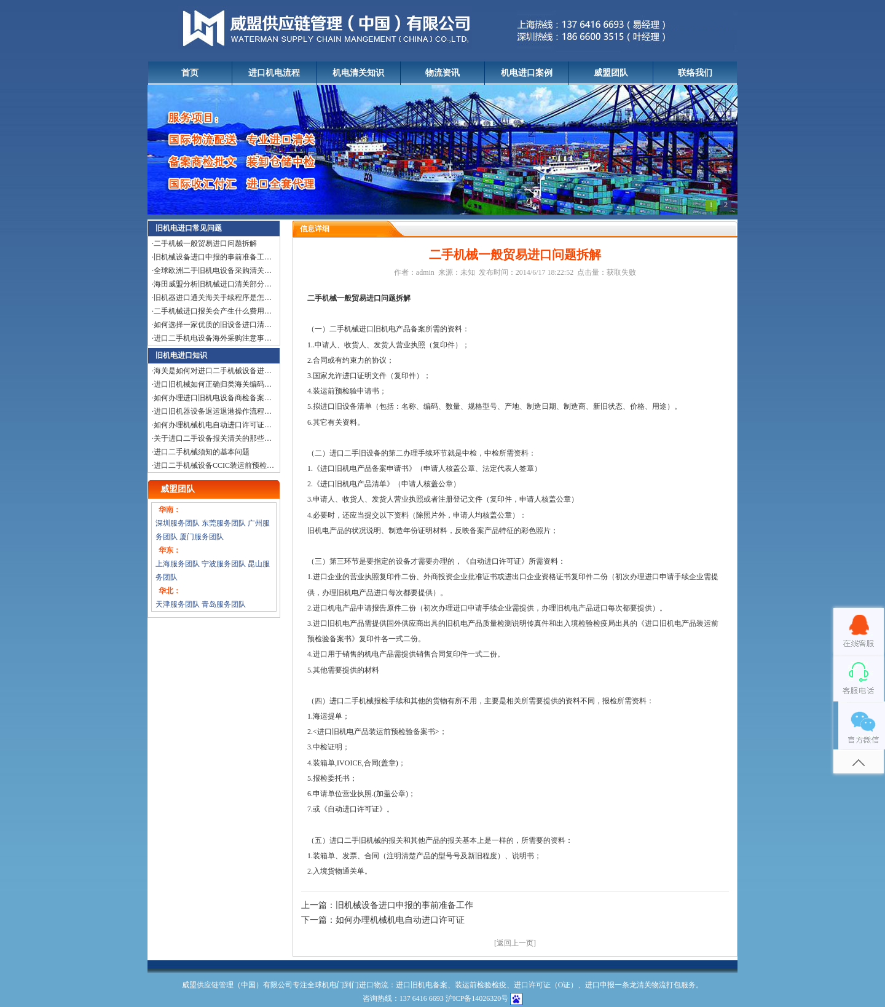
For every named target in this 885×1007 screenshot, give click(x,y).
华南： (170, 509)
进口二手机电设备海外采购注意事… (213, 338)
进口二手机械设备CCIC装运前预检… (214, 465)
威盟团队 (611, 72)
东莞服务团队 (224, 523)
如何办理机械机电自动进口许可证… (213, 425)
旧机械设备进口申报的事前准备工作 (404, 905)
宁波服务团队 (224, 563)
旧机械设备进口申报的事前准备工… (213, 257)
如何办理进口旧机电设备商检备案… (213, 397)
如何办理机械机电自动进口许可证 (400, 920)
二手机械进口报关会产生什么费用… (213, 311)
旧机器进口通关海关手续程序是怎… (213, 297)
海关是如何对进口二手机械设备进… (213, 370)
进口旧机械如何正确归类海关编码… (213, 384)
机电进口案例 (527, 72)
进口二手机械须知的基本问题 (202, 452)
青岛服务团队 (224, 604)
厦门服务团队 (201, 536)
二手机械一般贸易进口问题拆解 (205, 243)
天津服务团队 (177, 604)
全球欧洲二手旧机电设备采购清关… (213, 270)
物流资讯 (442, 72)
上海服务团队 (177, 563)
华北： (170, 590)
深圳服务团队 (177, 523)
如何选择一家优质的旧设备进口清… (213, 324)
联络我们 (695, 72)
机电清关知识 (358, 72)
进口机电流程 (274, 72)
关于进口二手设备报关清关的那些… (213, 438)
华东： (170, 550)
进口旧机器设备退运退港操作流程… (213, 411)
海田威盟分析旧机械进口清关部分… (213, 284)
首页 (190, 72)
